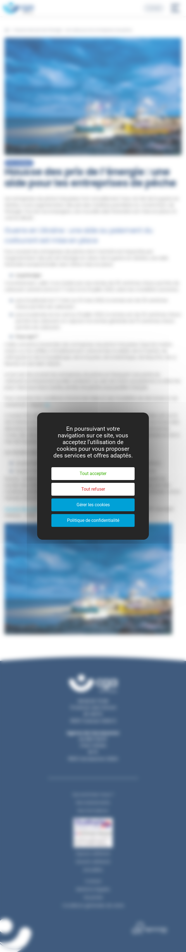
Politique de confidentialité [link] (93, 520)
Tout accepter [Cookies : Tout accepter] (93, 473)
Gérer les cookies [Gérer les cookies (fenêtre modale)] (93, 504)
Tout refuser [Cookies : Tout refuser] (93, 489)
